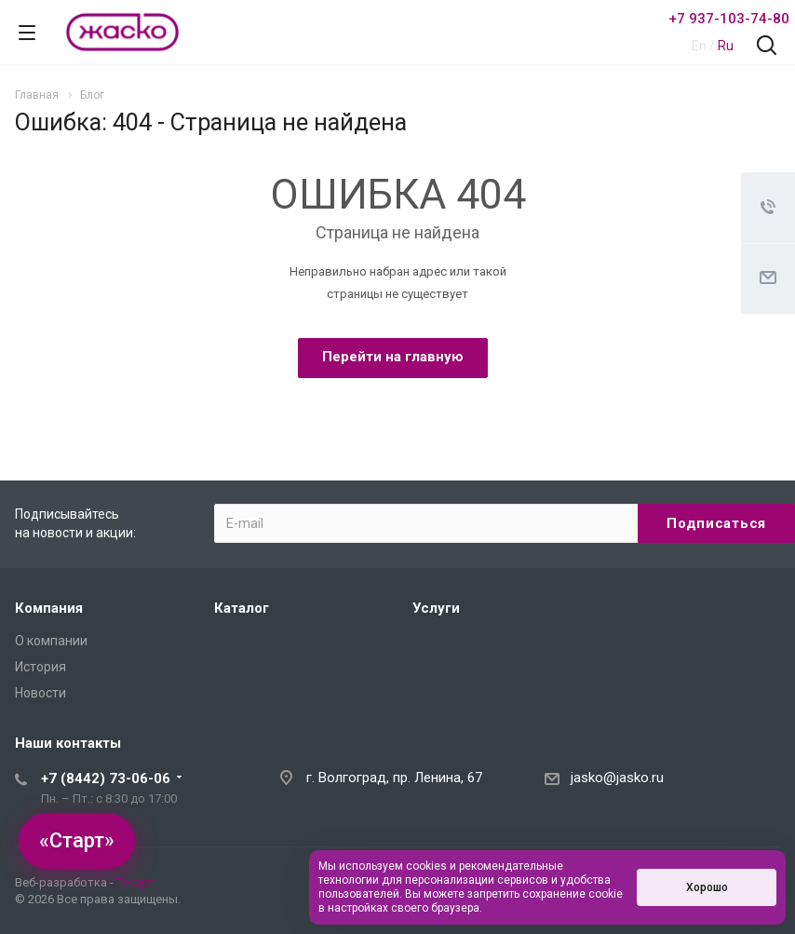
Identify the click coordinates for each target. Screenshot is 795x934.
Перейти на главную (393, 356)
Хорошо (707, 887)
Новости (40, 692)
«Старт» (77, 840)
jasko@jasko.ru (617, 777)
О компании (51, 640)
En (699, 45)
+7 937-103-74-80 (728, 18)
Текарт (135, 882)
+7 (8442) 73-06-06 (105, 778)
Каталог (241, 608)
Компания (49, 608)
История (40, 666)
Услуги (436, 608)
